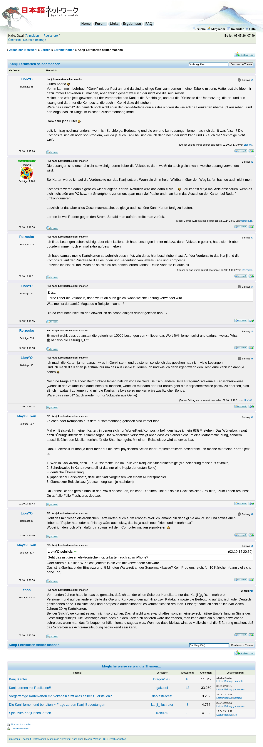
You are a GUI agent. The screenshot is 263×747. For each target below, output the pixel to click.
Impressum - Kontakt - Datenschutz (27, 739)
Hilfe (250, 29)
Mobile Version (93, 739)
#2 (252, 161)
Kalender (235, 29)
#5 (252, 331)
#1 (252, 80)
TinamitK (238, 681)
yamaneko (238, 689)
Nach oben (77, 739)
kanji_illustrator (162, 704)
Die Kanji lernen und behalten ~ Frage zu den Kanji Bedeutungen (57, 704)
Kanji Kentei (18, 679)
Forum (100, 24)
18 (187, 679)
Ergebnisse (132, 24)
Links (114, 24)
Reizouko (26, 237)
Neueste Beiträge (34, 39)
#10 (251, 590)
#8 (252, 514)
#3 (252, 237)
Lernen (46, 49)
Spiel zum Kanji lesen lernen (30, 713)
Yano (27, 590)
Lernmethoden (64, 49)
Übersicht (14, 39)
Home (86, 24)
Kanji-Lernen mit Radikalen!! (30, 688)
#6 (252, 358)
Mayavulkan (26, 416)
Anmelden (32, 35)
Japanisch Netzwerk (23, 49)
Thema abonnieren (20, 728)
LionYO (27, 79)
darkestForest (162, 696)
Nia (235, 714)
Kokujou (162, 713)
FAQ (148, 24)
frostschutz (246, 220)
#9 (252, 546)
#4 (252, 286)
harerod (237, 697)
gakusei (162, 688)
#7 (252, 417)
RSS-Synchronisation (114, 739)
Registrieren (51, 35)
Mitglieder (216, 29)
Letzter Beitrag (224, 681)
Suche (199, 29)
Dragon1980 (162, 679)
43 (187, 688)
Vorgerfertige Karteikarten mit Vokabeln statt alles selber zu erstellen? (60, 696)
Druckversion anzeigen (21, 724)
